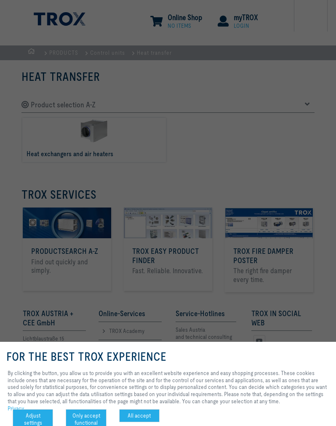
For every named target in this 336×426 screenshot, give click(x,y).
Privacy (16, 408)
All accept (139, 415)
